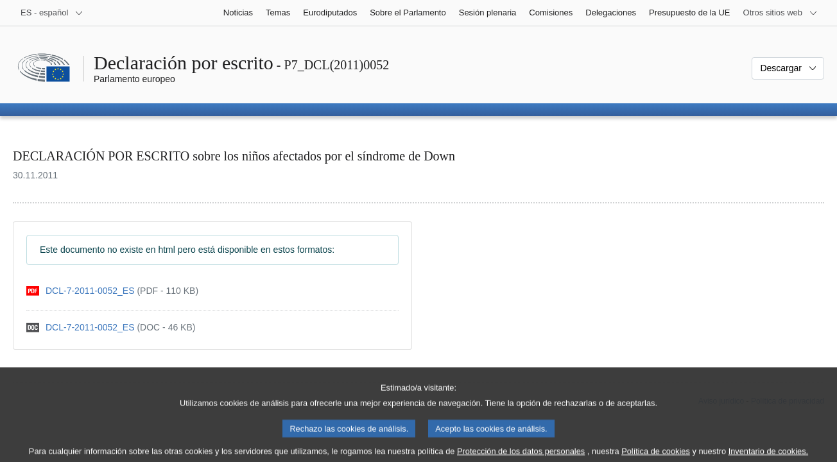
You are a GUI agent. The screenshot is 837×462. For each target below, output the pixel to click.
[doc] (110, 327)
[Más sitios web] (780, 13)
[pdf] (112, 291)
